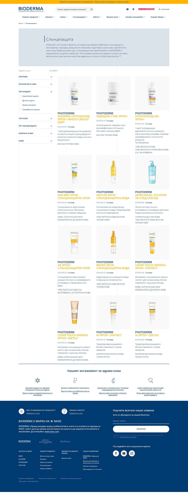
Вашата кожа (112, 17)
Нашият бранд (157, 17)
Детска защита (28, 100)
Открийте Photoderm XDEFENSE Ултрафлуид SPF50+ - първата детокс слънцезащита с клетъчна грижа (94, 2)
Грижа (62, 17)
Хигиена (48, 17)
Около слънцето (29, 105)
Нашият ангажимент (134, 17)
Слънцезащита (79, 17)
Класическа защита (30, 96)
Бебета (96, 17)
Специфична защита (31, 109)
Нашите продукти (30, 17)
